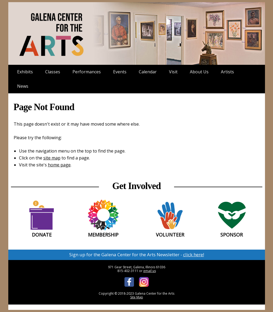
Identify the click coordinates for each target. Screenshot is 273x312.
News (22, 86)
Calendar (148, 72)
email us (149, 271)
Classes (52, 72)
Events (119, 72)
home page (59, 165)
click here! (193, 254)
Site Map (136, 297)
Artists (227, 72)
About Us (199, 72)
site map (51, 158)
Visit (173, 72)
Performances (86, 72)
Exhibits (25, 72)
